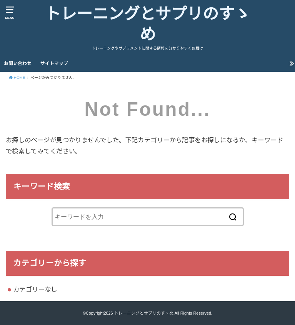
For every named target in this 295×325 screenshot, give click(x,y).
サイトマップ (54, 63)
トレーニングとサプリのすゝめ (147, 24)
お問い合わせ (18, 63)
